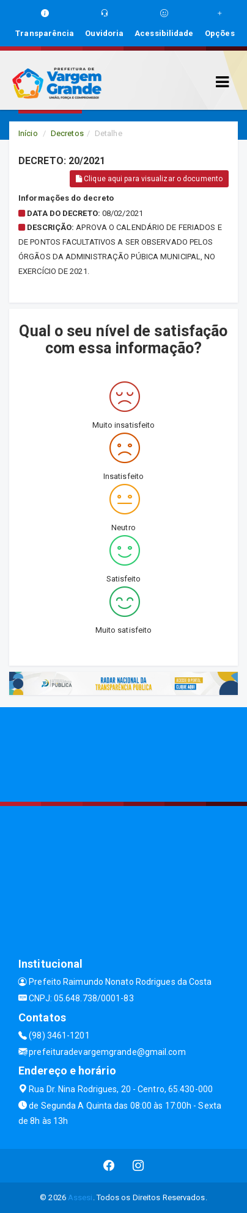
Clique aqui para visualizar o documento (149, 179)
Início (28, 133)
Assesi (80, 1197)
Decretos (67, 133)
